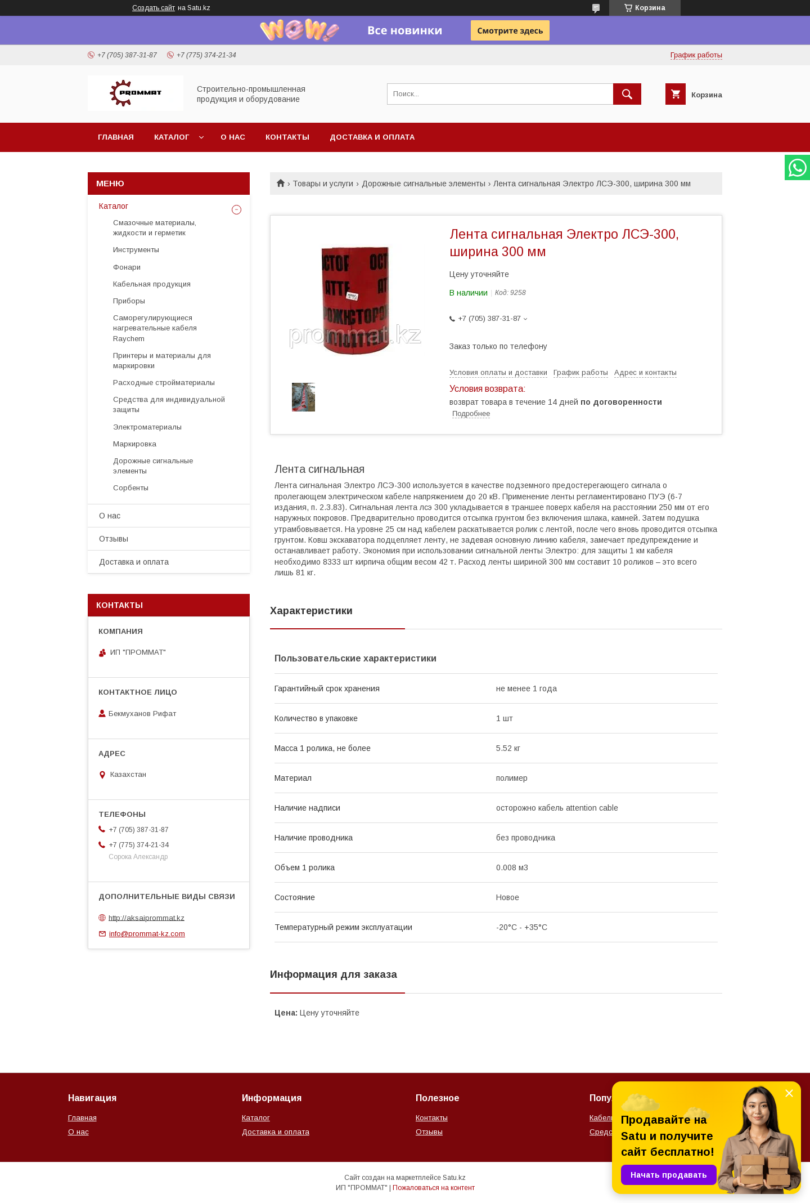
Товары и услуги (322, 183)
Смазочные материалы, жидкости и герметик (154, 227)
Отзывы (113, 538)
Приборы (129, 301)
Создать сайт (153, 8)
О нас (232, 137)
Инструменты (136, 249)
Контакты (287, 137)
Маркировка (134, 444)
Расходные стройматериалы (164, 382)
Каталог (171, 137)
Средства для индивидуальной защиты (169, 404)
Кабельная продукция (152, 284)
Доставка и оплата (372, 137)
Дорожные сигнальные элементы (423, 183)
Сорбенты (130, 488)
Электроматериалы (147, 427)
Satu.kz (454, 1178)
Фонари (127, 267)
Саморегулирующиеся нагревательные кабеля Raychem (155, 328)
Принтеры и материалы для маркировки (162, 360)
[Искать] (627, 94)
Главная (116, 137)
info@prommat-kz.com (147, 933)
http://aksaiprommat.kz (146, 917)
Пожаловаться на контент (434, 1188)
